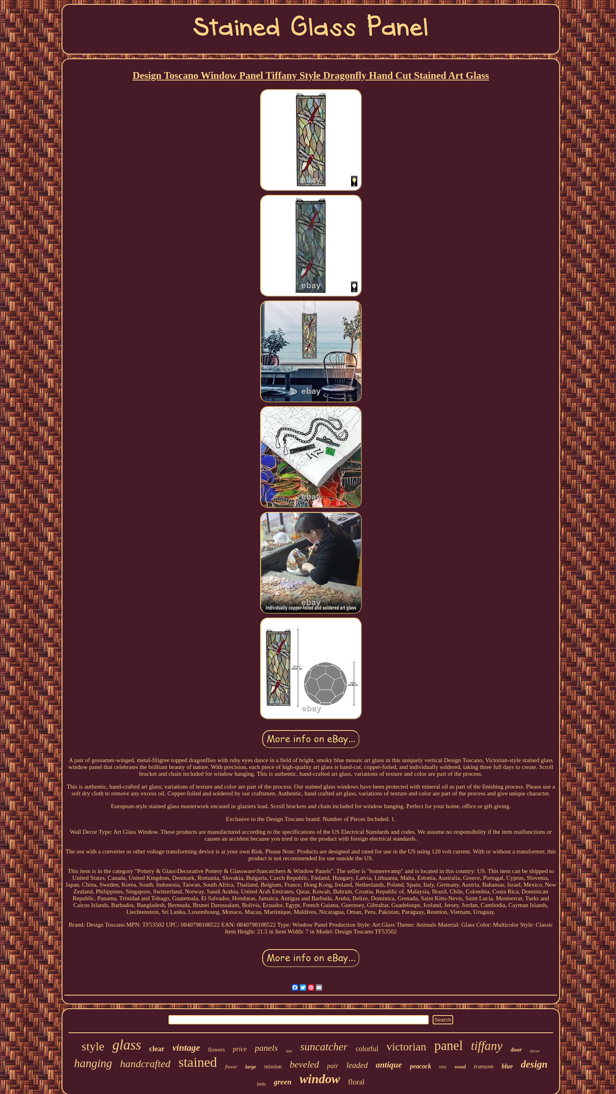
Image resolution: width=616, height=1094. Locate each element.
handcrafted (145, 1064)
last (289, 1050)
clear (157, 1049)
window (319, 1079)
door (516, 1049)
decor (535, 1050)
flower (231, 1067)
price (240, 1049)
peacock (420, 1066)
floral (356, 1082)
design (534, 1064)
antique (389, 1065)
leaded (356, 1065)
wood (460, 1067)
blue (507, 1066)
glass (126, 1045)
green (282, 1082)
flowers (216, 1050)
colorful (366, 1049)
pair (332, 1066)
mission (273, 1067)
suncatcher (323, 1047)
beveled (304, 1064)
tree (442, 1067)
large (250, 1067)
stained (198, 1062)
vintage (186, 1048)
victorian (406, 1046)
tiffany (486, 1046)
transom (484, 1066)
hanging (93, 1063)
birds (261, 1084)
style (93, 1046)
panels (266, 1048)
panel (448, 1045)
